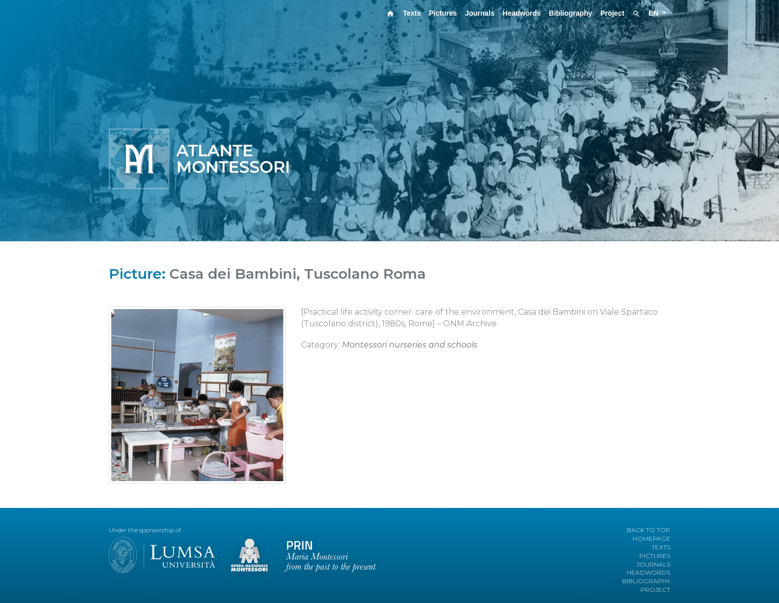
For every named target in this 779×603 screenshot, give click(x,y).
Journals (479, 13)
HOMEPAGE (651, 538)
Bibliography (570, 13)
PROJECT (655, 589)
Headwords (522, 13)
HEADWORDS (648, 572)
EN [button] (654, 13)
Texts (412, 13)
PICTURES (654, 555)
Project (612, 13)
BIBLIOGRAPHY (646, 581)
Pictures (443, 13)
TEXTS (661, 547)
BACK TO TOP (648, 530)
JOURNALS (653, 564)
